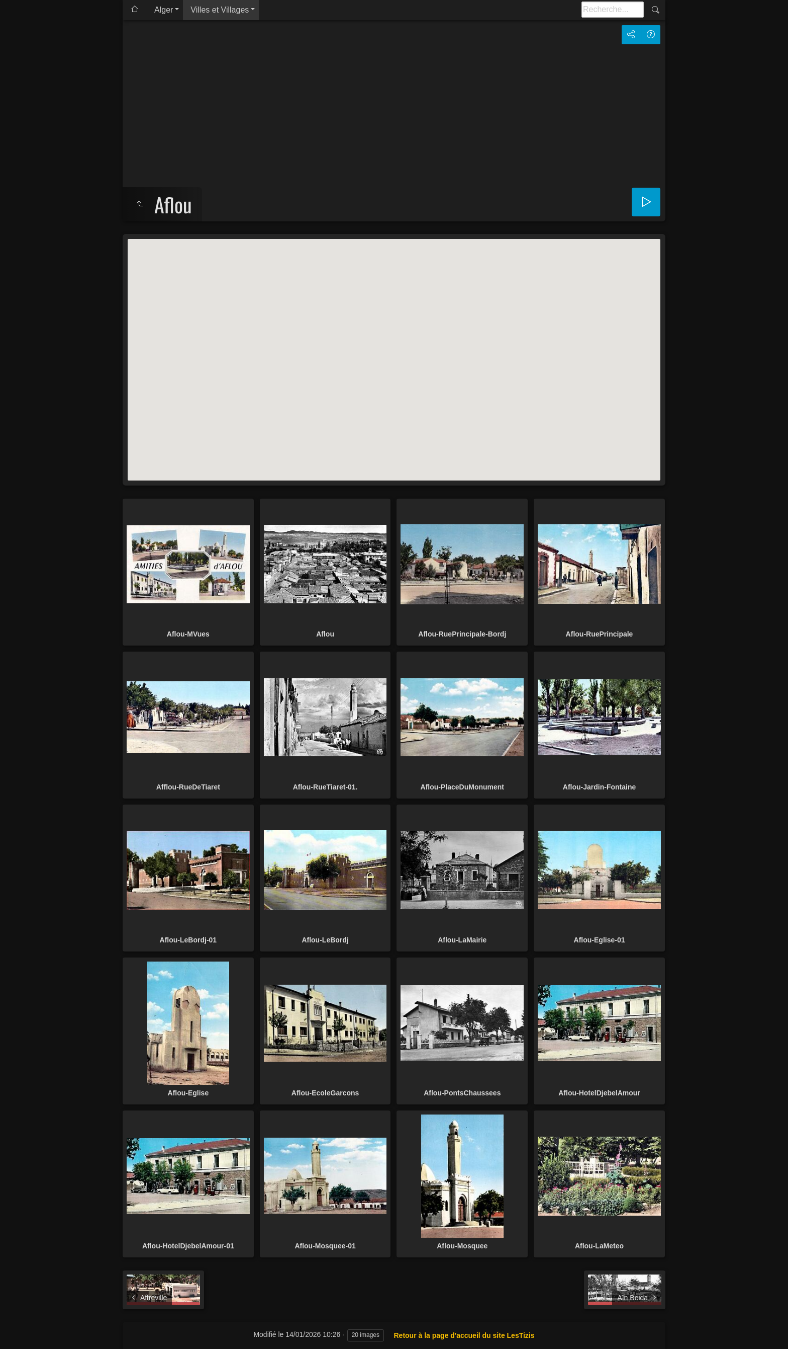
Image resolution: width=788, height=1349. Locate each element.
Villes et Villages (219, 10)
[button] (394, 350)
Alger (163, 10)
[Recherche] (612, 10)
